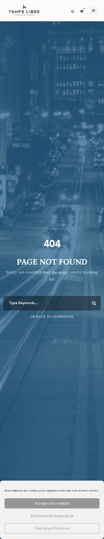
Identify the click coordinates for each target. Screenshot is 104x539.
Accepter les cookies (52, 503)
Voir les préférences (52, 528)
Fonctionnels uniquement (52, 516)
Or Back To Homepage (52, 317)
